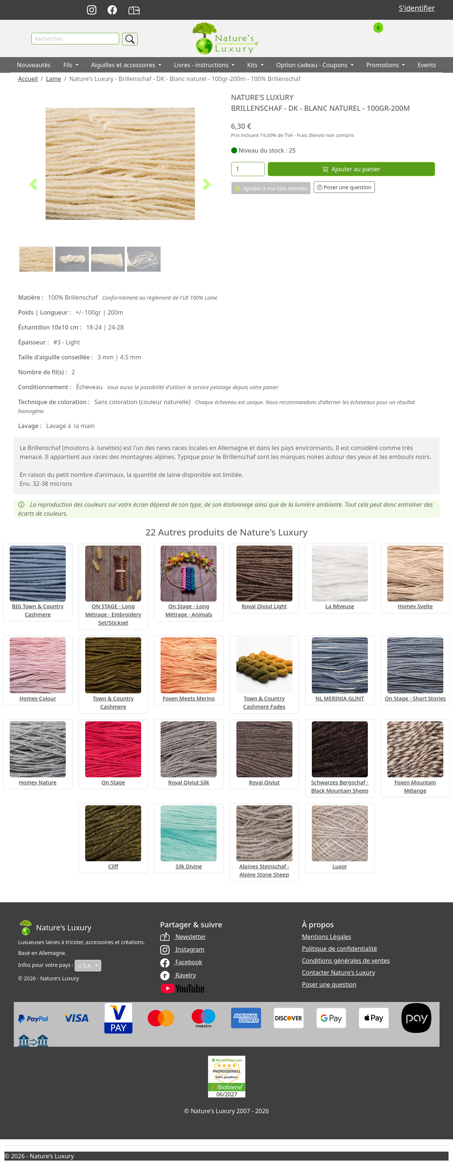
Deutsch (284, 10)
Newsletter (183, 937)
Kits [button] (253, 65)
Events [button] (427, 65)
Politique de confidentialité (339, 948)
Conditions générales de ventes (346, 960)
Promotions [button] (383, 65)
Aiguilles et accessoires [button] (124, 65)
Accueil (28, 79)
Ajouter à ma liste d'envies (271, 188)
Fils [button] (68, 65)
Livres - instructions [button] (202, 65)
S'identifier (417, 8)
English (300, 10)
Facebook (181, 962)
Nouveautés (33, 65)
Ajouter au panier (351, 169)
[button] (33, 185)
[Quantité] (248, 169)
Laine (53, 79)
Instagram (182, 949)
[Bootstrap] (54, 927)
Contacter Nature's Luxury (338, 972)
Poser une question (344, 187)
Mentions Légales (326, 937)
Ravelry (178, 975)
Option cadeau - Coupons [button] (312, 65)
